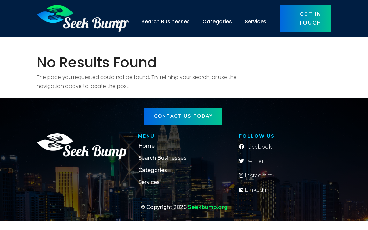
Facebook (255, 147)
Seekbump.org (207, 207)
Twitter (251, 161)
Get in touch (310, 18)
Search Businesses (166, 21)
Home (121, 21)
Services (255, 21)
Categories (217, 21)
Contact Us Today (183, 116)
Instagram (255, 175)
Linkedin (254, 190)
